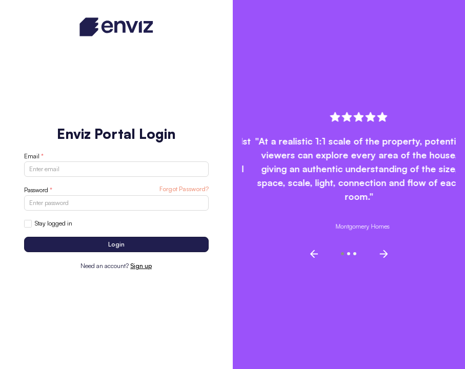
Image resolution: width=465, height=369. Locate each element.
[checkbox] (28, 224)
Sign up (141, 266)
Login (116, 244)
